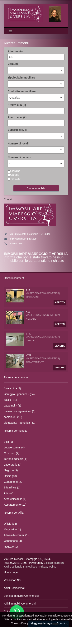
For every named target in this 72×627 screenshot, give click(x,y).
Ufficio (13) (10, 476)
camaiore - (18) (13, 417)
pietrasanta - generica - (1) (20, 422)
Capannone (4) (13, 540)
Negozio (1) (11, 546)
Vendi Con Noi (12, 580)
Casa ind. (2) (11, 453)
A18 (28, 312)
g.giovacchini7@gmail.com (23, 238)
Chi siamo (10, 611)
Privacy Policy (47, 566)
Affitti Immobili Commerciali (20, 603)
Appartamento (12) (15, 504)
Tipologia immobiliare (21, 77)
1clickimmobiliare (54, 562)
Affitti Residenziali (14, 587)
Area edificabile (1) (15, 498)
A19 (28, 290)
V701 (28, 355)
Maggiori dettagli (41, 623)
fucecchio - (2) (12, 388)
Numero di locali (18, 143)
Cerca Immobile (35, 188)
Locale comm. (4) (14, 447)
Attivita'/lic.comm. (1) (16, 535)
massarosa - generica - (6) (19, 411)
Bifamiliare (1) (12, 487)
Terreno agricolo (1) (15, 458)
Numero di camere (19, 157)
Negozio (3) (11, 470)
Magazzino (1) (12, 529)
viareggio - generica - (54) (19, 394)
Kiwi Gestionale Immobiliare (20, 566)
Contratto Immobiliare (22, 91)
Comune (13, 63)
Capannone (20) (13, 481)
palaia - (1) (10, 399)
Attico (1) (9, 493)
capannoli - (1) (12, 405)
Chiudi (61, 623)
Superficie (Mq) (17, 129)
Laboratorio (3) (13, 464)
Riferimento (15, 51)
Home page (11, 572)
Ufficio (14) (10, 523)
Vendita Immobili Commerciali (21, 595)
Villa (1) (8, 441)
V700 (28, 333)
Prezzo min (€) (17, 105)
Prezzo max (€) (17, 117)
